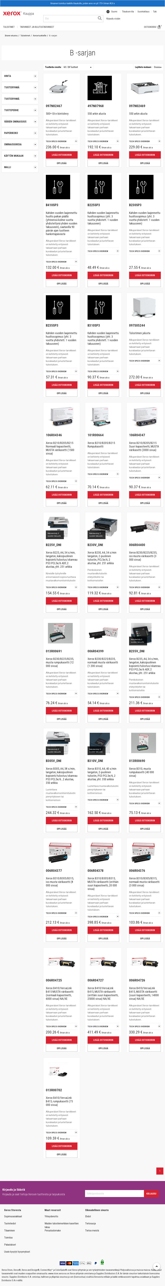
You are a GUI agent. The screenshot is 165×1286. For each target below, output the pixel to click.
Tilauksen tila (128, 13)
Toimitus (8, 1234)
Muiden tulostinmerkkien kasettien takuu (62, 1222)
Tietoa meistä (92, 1227)
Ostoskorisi (153, 24)
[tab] (20, 84)
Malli (20, 164)
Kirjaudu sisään (130, 24)
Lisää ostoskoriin (62, 152)
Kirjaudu (151, 1190)
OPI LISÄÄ (62, 160)
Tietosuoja (90, 1220)
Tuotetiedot (10, 1220)
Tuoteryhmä (20, 84)
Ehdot (88, 1213)
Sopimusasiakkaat (13, 1213)
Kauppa (28, 14)
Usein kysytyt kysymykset (17, 1248)
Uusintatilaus (143, 13)
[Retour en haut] (156, 1266)
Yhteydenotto (51, 1213)
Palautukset (10, 1241)
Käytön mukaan (20, 152)
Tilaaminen (9, 1227)
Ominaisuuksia (20, 141)
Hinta (20, 73)
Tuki (155, 13)
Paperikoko (20, 130)
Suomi (114, 13)
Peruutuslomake (53, 1227)
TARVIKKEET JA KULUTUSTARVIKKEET (37, 24)
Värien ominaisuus (20, 118)
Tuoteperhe (20, 107)
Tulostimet (9, 24)
